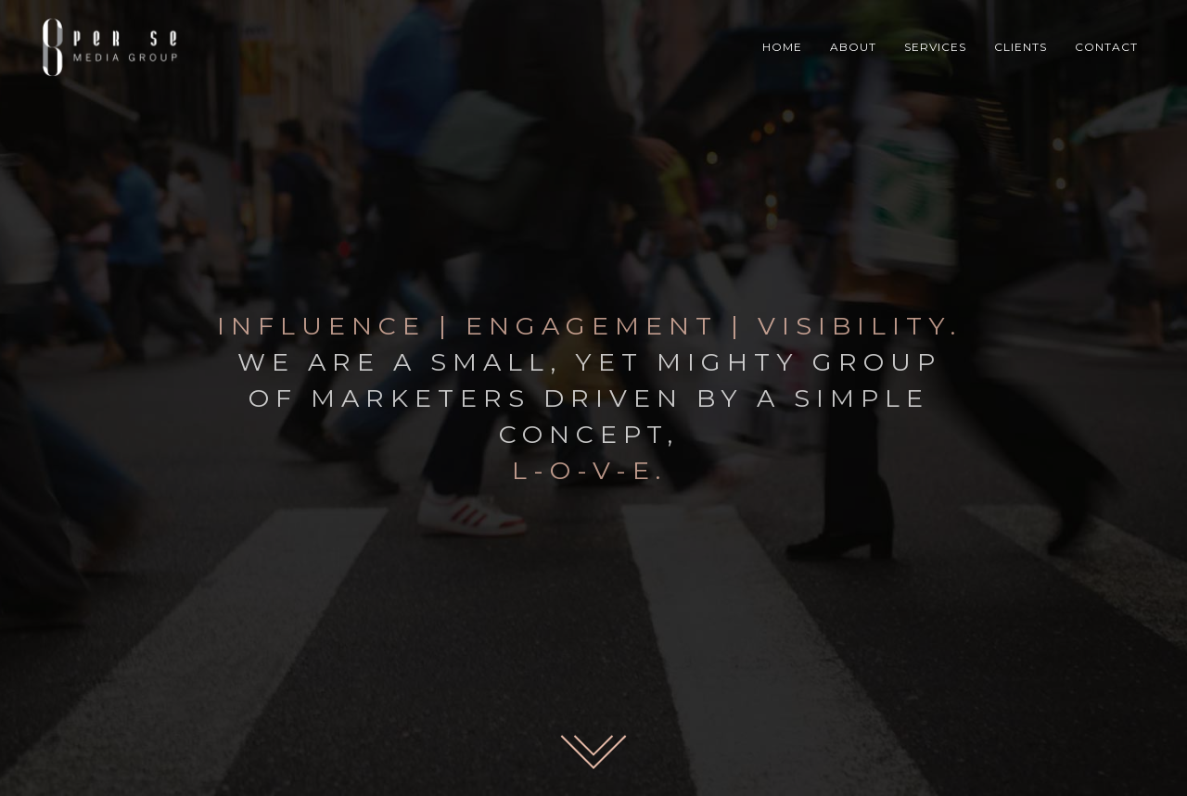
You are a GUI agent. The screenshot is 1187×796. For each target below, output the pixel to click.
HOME (782, 47)
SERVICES (935, 47)
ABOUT (853, 47)
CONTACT (1106, 47)
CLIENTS (1020, 47)
